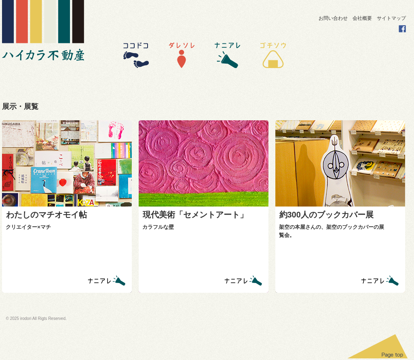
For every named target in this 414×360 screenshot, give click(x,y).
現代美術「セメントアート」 (195, 214)
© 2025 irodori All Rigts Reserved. (36, 318)
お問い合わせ (333, 18)
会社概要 (362, 18)
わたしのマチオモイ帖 (46, 214)
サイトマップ (391, 18)
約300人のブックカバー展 (326, 214)
